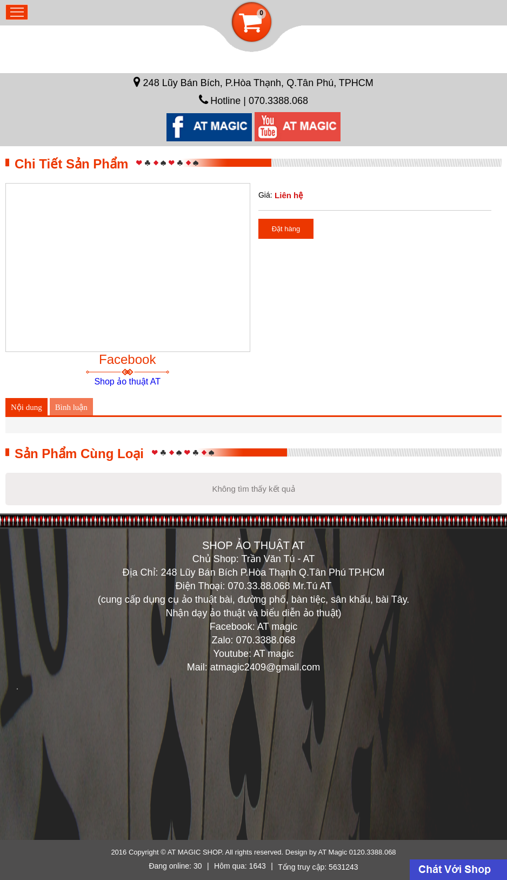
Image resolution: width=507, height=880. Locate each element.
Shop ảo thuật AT (127, 381)
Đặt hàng (286, 229)
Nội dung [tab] (26, 407)
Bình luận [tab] (71, 407)
